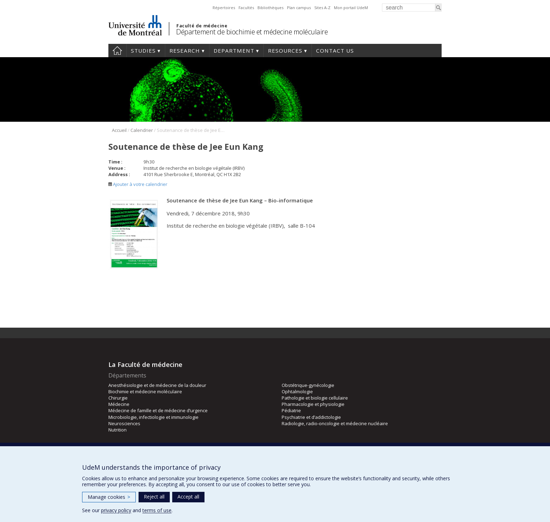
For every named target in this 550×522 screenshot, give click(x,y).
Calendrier (141, 130)
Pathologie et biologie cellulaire (315, 398)
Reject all (154, 496)
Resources (285, 50)
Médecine (118, 404)
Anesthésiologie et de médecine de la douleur (157, 385)
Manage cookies (109, 497)
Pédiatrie (291, 410)
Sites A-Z (322, 7)
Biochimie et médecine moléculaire (145, 391)
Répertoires (224, 7)
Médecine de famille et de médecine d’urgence (158, 410)
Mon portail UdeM (351, 7)
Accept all (188, 496)
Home (117, 50)
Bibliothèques (270, 7)
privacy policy (116, 510)
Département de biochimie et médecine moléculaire (252, 31)
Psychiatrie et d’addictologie (311, 417)
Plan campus (299, 7)
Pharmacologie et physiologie (313, 404)
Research (184, 50)
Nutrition (117, 430)
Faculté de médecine (201, 25)
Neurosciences (124, 423)
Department (234, 50)
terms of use (157, 510)
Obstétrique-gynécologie (308, 385)
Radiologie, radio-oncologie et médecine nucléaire (335, 423)
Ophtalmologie (297, 391)
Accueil (119, 130)
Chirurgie (118, 398)
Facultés (246, 7)
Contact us (335, 50)
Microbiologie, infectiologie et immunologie (153, 417)
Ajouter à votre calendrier (137, 184)
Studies (143, 50)
